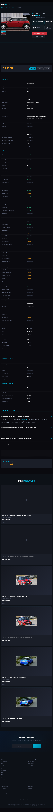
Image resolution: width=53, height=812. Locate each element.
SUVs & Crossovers (32, 761)
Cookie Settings (32, 802)
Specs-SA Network (35, 805)
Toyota (2, 765)
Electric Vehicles (31, 767)
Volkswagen (3, 770)
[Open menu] (50, 4)
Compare (33, 68)
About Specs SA (31, 786)
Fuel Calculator (4, 788)
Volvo (2, 767)
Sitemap (29, 791)
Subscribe (37, 746)
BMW (2, 759)
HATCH (13, 7)
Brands (6, 7)
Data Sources (30, 790)
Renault (2, 776)
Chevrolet (3, 777)
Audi (2, 763)
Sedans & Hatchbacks (32, 759)
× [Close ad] (51, 810)
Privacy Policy (20, 802)
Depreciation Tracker (5, 791)
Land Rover (3, 779)
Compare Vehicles (4, 786)
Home (2, 7)
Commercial (30, 765)
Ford (2, 768)
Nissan (2, 774)
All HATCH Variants (38, 36)
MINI (9, 7)
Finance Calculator (4, 790)
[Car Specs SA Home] (6, 4)
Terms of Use (26, 802)
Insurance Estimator (5, 793)
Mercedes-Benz (4, 761)
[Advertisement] (26, 52)
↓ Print (40, 68)
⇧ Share (47, 68)
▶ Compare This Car (39, 33)
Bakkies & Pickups (31, 763)
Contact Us (30, 788)
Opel (2, 772)
